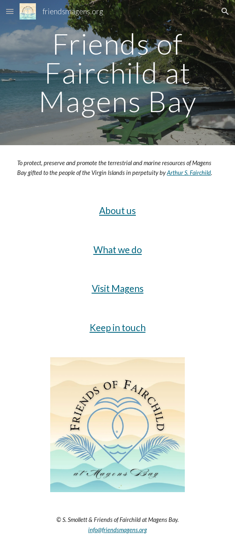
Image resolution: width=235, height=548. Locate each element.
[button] (10, 11)
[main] (117, 72)
